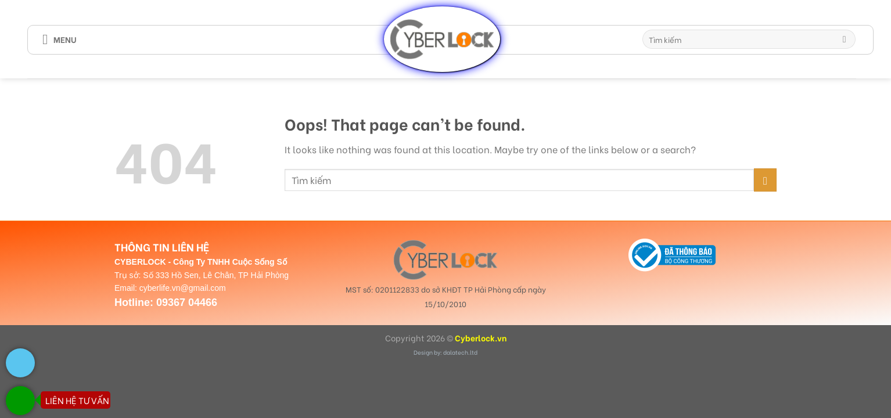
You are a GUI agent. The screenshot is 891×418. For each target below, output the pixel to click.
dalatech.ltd (460, 352)
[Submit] (844, 39)
